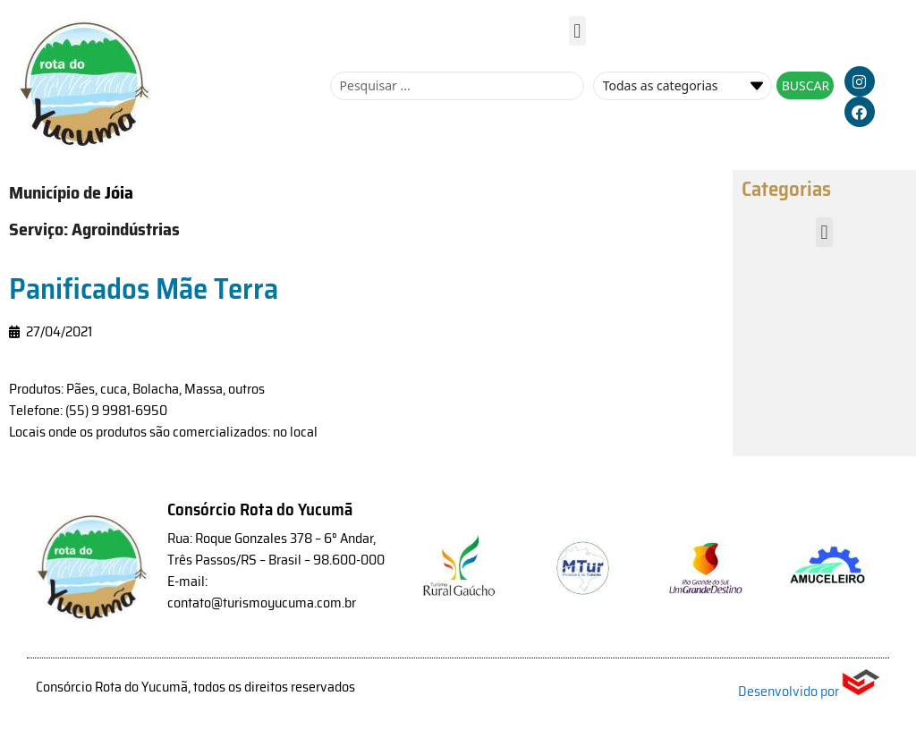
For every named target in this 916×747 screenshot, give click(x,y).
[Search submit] (805, 85)
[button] (577, 31)
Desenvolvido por (809, 691)
